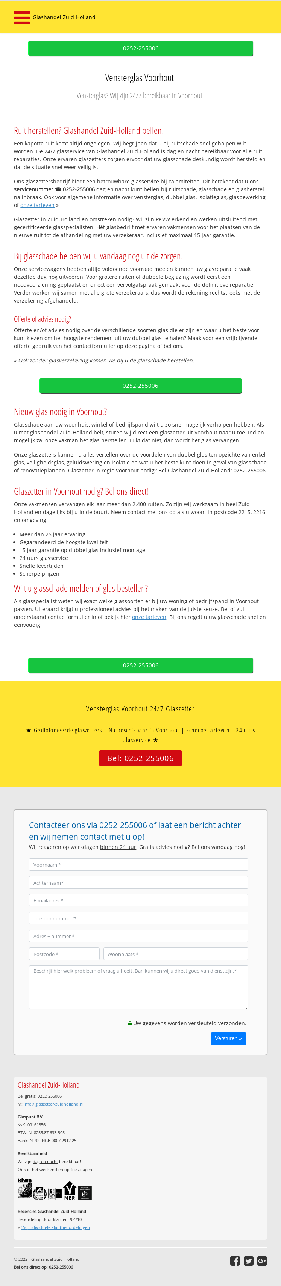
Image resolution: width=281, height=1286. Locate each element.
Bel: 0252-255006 (140, 758)
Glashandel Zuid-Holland (64, 17)
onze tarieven (37, 205)
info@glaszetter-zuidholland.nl (54, 1104)
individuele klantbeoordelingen (55, 1227)
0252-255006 (141, 48)
